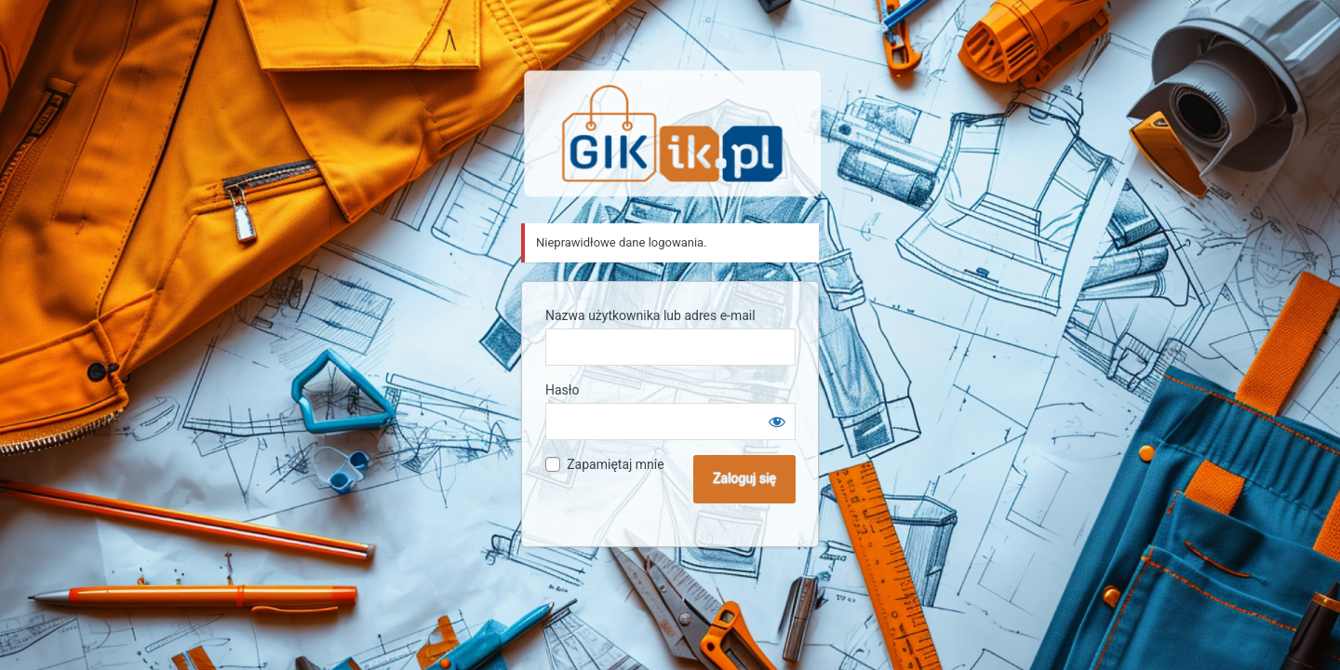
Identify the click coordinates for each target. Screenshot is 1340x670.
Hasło (562, 389)
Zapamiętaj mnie (615, 464)
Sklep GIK (672, 133)
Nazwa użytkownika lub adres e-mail (650, 315)
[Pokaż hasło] (777, 421)
